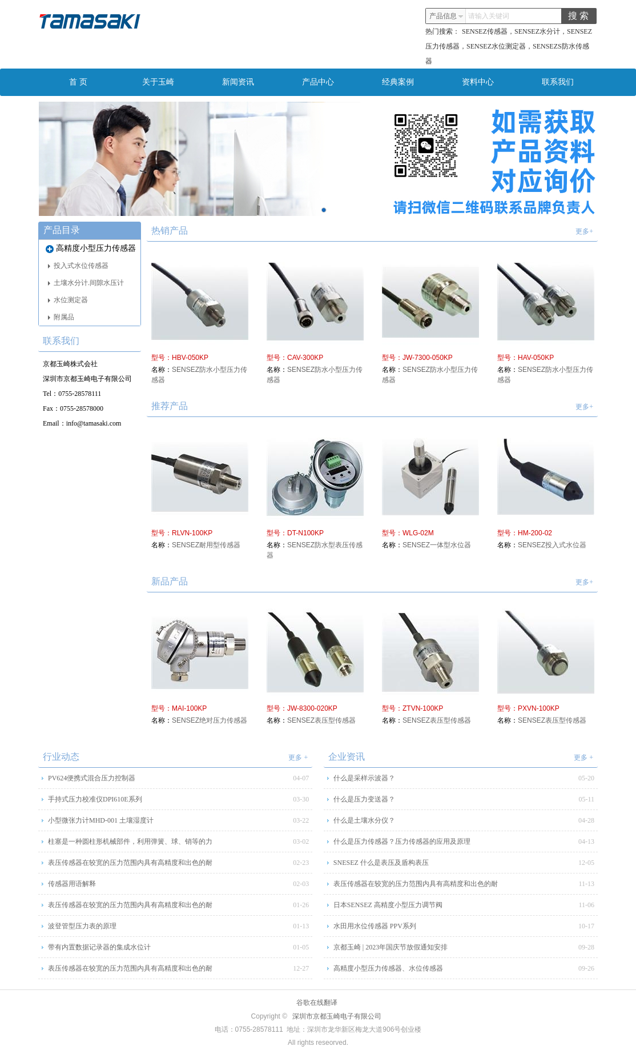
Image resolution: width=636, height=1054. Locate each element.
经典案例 (398, 82)
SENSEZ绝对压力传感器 (209, 720)
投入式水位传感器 (78, 266)
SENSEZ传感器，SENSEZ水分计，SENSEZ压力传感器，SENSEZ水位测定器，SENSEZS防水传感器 (508, 46)
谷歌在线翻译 (316, 1003)
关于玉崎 (158, 82)
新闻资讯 (238, 82)
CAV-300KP (305, 358)
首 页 (78, 82)
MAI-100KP (189, 708)
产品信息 (446, 16)
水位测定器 (68, 300)
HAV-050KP (536, 358)
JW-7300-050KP (427, 358)
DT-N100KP (305, 533)
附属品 (61, 317)
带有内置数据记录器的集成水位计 (99, 947)
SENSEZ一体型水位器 (436, 545)
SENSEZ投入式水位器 (552, 545)
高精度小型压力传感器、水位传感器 (388, 968)
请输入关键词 (488, 16)
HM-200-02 (535, 533)
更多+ (584, 231)
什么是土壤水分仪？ (364, 820)
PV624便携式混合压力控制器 (91, 778)
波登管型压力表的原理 (82, 926)
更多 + (298, 758)
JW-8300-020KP (312, 708)
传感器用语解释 (72, 884)
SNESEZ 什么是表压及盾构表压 (381, 863)
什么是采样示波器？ (364, 778)
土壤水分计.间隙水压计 (86, 283)
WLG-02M (418, 533)
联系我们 (558, 82)
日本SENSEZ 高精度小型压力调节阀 (387, 905)
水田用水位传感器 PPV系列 (374, 926)
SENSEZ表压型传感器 (321, 720)
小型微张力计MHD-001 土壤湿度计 (101, 820)
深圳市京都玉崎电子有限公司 (336, 1016)
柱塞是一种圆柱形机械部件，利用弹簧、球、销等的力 (130, 841)
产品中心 (318, 82)
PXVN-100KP (538, 708)
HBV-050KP (190, 358)
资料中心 (478, 82)
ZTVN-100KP (422, 708)
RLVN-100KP (192, 533)
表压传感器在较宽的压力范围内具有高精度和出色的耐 (130, 863)
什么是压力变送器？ (364, 799)
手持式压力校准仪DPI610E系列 (95, 799)
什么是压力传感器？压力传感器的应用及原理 (401, 841)
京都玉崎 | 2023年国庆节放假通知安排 (390, 947)
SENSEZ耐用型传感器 (206, 545)
